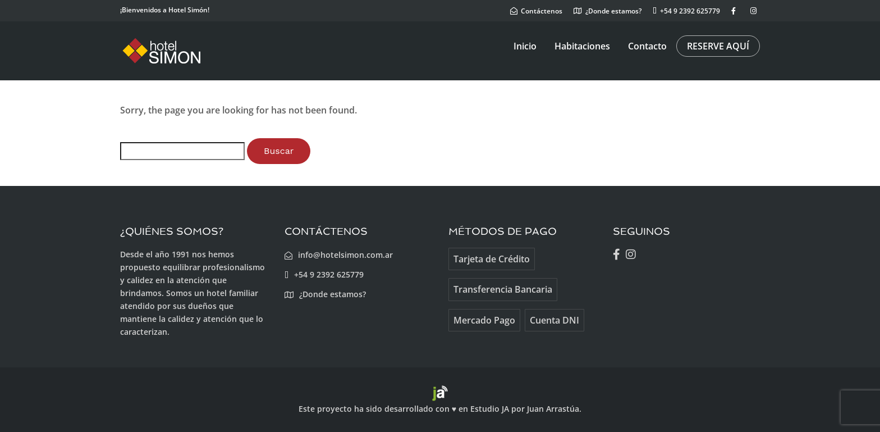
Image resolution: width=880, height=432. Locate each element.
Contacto (647, 46)
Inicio (525, 46)
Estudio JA (489, 408)
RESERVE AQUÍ (718, 46)
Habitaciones (582, 46)
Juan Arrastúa (553, 408)
